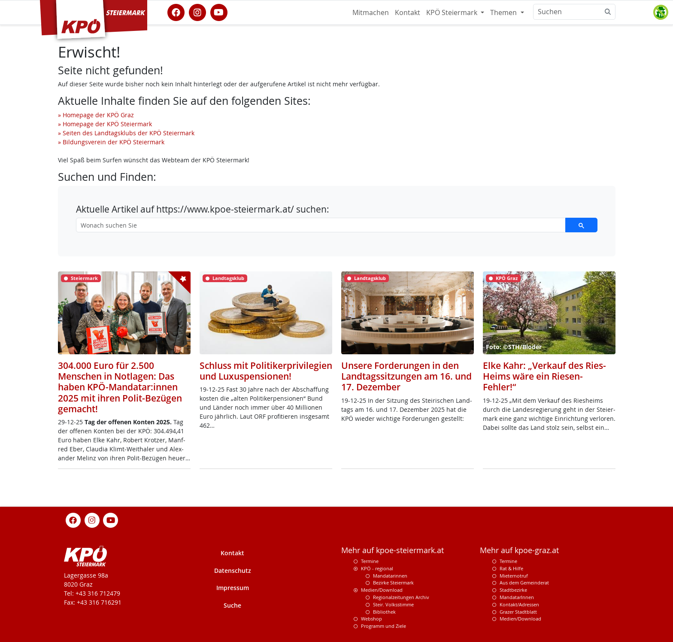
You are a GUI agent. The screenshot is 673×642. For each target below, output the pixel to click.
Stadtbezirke (513, 590)
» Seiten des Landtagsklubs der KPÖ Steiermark (126, 133)
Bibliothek (384, 612)
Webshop (371, 618)
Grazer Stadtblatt (518, 612)
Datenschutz (232, 570)
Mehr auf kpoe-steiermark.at (392, 550)
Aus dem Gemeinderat (524, 582)
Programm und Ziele (383, 626)
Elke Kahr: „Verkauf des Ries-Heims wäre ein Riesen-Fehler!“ (544, 376)
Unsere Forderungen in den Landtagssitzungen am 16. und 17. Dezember (406, 376)
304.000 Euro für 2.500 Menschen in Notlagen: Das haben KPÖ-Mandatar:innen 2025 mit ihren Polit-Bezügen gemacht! (120, 387)
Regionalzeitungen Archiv (401, 597)
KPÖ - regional (377, 568)
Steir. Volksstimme (393, 604)
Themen (504, 12)
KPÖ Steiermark (452, 12)
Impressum (232, 588)
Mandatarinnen (390, 575)
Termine (370, 561)
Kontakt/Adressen (519, 604)
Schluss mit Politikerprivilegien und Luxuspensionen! (266, 370)
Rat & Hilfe (511, 568)
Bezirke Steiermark (393, 582)
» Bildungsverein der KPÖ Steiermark (111, 142)
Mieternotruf (514, 575)
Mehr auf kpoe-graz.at (519, 550)
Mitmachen (370, 12)
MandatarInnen (517, 597)
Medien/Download (382, 590)
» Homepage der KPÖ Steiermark (105, 124)
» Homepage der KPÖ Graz (96, 115)
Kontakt (407, 12)
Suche (232, 605)
